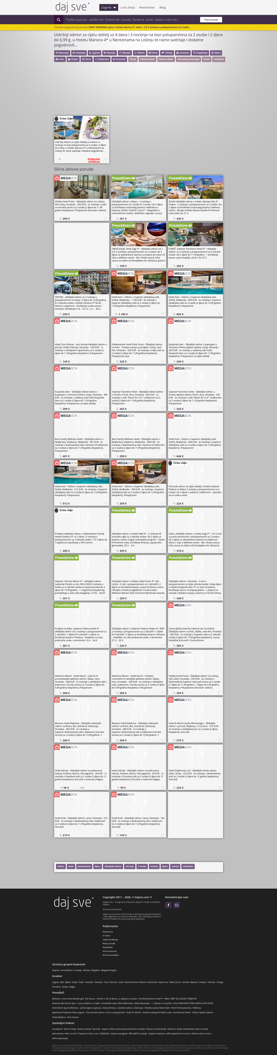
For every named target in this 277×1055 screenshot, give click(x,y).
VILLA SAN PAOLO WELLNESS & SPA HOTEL (193, 1003)
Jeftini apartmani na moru (178, 1033)
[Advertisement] (82, 90)
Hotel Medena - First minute (65, 1017)
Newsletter (147, 7)
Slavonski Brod (131, 982)
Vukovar (212, 982)
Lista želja (127, 7)
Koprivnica (163, 982)
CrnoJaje (78, 970)
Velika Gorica (175, 982)
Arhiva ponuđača (111, 955)
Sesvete (185, 982)
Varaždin (89, 982)
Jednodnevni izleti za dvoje (195, 1028)
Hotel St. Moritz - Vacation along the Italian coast (149, 1012)
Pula (106, 982)
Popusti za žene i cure (88, 1033)
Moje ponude (109, 943)
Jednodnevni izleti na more (64, 1033)
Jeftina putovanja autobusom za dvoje (127, 1028)
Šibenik (142, 982)
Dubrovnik (152, 982)
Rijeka (68, 982)
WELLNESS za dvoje (138, 1033)
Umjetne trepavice (156, 1033)
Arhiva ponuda (110, 951)
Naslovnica (108, 931)
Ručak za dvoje (84, 1028)
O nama (106, 935)
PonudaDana (67, 970)
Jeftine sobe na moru (201, 1033)
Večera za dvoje (174, 1028)
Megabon (95, 970)
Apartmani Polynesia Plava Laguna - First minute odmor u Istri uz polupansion (88, 1012)
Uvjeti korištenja (110, 939)
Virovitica (56, 986)
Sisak (120, 982)
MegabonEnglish (109, 970)
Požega (220, 982)
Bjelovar (194, 982)
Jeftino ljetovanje (60, 1038)
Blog (163, 7)
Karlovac (113, 982)
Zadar (81, 982)
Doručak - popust (100, 1028)
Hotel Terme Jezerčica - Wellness (186, 1007)
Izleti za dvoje (70, 1028)
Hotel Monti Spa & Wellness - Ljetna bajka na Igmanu (77, 1007)
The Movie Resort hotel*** (151, 998)
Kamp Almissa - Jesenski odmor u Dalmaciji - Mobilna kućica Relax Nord (136, 1007)
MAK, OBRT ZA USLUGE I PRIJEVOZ (181, 998)
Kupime (55, 970)
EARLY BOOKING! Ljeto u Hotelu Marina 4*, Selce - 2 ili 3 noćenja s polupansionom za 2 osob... (139, 27)
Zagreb (109, 7)
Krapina (203, 982)
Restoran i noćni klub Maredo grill (68, 998)
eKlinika (86, 970)
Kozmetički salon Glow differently (117, 1003)
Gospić (65, 986)
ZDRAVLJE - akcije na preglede (114, 1033)
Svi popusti (57, 1028)
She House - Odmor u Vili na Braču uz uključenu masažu (111, 998)
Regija (72, 986)
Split (62, 982)
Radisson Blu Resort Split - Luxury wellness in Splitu (76, 1003)
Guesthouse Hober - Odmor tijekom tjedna (193, 1012)
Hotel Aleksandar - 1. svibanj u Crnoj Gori (153, 1003)
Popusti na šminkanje (156, 1028)
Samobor (99, 982)
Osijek (74, 982)
